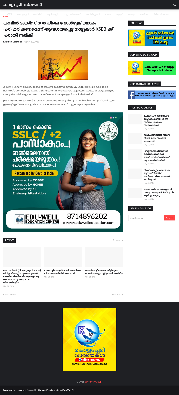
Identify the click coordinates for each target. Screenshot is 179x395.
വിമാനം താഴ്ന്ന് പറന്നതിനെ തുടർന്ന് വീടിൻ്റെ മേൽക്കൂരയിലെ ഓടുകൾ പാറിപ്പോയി (157, 175)
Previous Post (11, 294)
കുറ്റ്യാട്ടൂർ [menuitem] (52, 14)
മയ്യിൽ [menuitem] (37, 14)
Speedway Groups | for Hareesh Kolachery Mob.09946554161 (45, 390)
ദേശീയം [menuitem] (144, 14)
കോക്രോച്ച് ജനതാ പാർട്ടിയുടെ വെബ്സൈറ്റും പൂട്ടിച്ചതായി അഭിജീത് (104, 272)
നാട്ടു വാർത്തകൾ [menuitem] (72, 14)
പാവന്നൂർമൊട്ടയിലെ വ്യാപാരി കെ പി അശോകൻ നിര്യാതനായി (62, 272)
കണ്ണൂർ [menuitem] (119, 14)
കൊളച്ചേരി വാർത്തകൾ (22, 5)
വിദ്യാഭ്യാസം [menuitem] (160, 14)
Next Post (116, 294)
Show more (118, 240)
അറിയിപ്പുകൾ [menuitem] (93, 14)
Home (5, 16)
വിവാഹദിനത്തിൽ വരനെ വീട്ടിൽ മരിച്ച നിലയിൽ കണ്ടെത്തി (157, 137)
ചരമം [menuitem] (108, 14)
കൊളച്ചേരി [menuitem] (22, 14)
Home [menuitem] (9, 14)
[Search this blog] (146, 217)
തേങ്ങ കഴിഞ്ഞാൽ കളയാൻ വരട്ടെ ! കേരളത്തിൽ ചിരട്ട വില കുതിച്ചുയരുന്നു (159, 192)
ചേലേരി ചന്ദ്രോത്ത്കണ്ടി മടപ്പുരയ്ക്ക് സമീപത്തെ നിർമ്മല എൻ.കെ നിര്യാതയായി (156, 120)
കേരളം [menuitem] (131, 14)
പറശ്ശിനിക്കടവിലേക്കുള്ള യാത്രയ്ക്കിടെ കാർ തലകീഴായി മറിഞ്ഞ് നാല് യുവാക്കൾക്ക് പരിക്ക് (156, 156)
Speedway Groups (93, 381)
